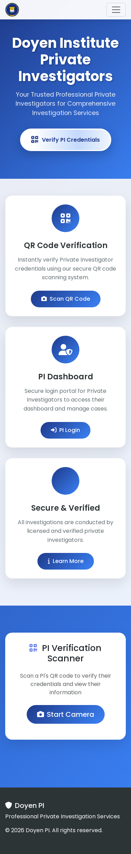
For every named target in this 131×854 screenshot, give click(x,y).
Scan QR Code (65, 299)
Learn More (66, 561)
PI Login (65, 430)
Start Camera (65, 714)
